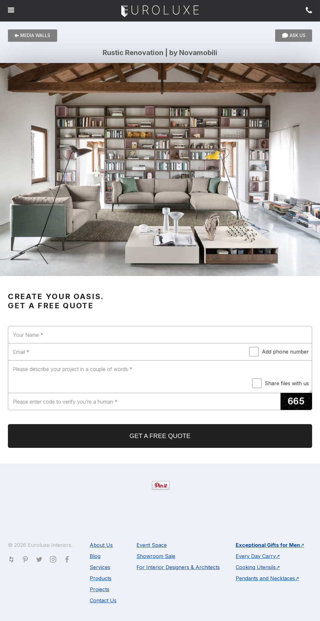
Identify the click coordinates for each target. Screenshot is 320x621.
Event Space (151, 545)
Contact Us (103, 600)
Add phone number (279, 351)
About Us (101, 545)
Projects (99, 589)
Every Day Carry (256, 556)
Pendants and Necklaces (265, 578)
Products (101, 578)
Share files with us (280, 383)
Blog (95, 556)
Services (100, 567)
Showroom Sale (155, 556)
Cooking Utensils (256, 567)
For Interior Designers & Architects (178, 567)
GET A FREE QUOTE (160, 435)
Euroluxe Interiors (160, 11)
